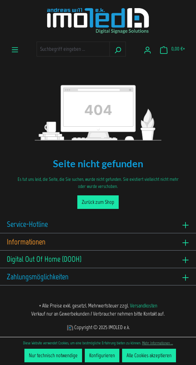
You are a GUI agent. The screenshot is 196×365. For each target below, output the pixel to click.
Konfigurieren (102, 355)
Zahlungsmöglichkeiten (37, 276)
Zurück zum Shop (98, 202)
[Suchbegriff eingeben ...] (73, 49)
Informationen (26, 241)
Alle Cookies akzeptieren (149, 355)
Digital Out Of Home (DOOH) (44, 259)
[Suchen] (118, 49)
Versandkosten (143, 305)
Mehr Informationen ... (157, 343)
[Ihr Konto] (147, 49)
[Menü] (15, 49)
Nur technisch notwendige (53, 355)
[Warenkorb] (172, 49)
